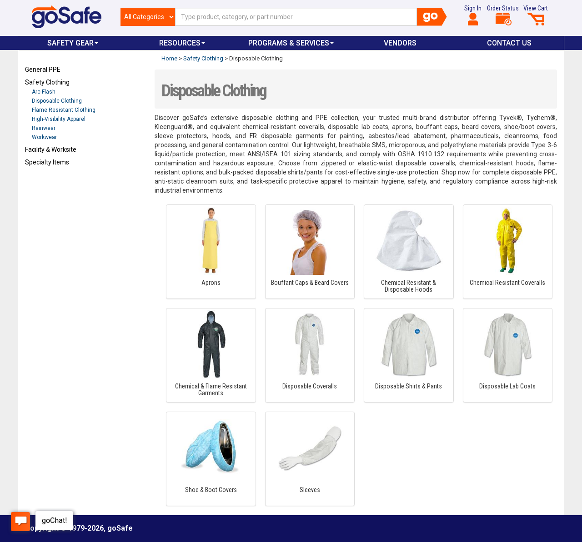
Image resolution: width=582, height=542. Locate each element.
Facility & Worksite (50, 149)
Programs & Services (291, 43)
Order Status (503, 15)
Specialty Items (47, 162)
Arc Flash (43, 92)
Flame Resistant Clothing (63, 110)
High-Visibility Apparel (58, 119)
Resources (182, 43)
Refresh (42, 183)
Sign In (473, 15)
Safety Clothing (47, 82)
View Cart (535, 15)
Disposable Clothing (57, 101)
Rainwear (43, 128)
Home (169, 58)
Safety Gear (72, 43)
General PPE (42, 69)
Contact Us (509, 43)
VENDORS (400, 43)
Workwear (44, 137)
